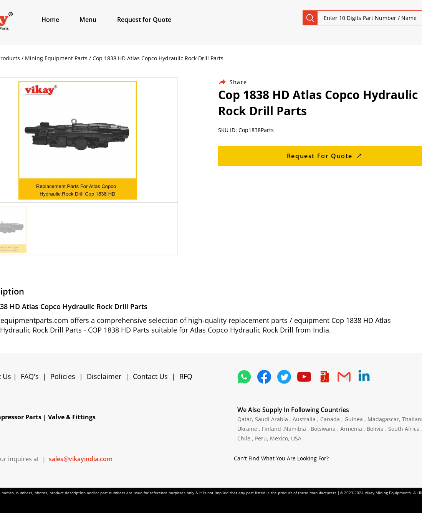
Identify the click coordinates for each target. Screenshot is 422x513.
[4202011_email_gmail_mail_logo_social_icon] (344, 377)
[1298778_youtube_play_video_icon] (304, 377)
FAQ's (30, 376)
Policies (62, 376)
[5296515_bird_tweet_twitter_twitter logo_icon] (284, 377)
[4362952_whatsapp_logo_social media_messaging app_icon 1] (244, 377)
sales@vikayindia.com (81, 459)
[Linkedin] (364, 377)
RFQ (185, 376)
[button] (96, 20)
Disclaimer (106, 376)
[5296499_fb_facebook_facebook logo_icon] (264, 377)
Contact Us (150, 376)
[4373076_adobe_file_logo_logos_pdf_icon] (324, 377)
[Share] (237, 82)
